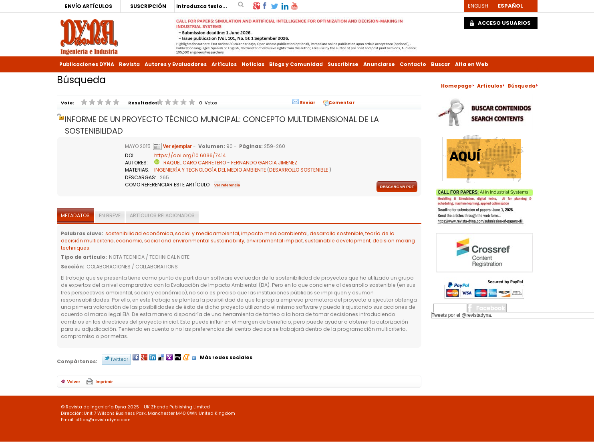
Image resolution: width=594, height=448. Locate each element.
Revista (129, 64)
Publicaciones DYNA (86, 64)
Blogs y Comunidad (296, 64)
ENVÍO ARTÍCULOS (88, 6)
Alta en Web (471, 64)
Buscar (440, 64)
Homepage (456, 85)
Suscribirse (343, 64)
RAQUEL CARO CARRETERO (194, 162)
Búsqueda (521, 85)
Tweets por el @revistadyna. (462, 315)
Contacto (413, 64)
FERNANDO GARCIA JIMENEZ (264, 162)
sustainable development (337, 240)
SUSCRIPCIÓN (148, 6)
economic (129, 240)
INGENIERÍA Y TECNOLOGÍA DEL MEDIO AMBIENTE (210, 169)
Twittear (119, 359)
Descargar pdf (397, 186)
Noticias (253, 64)
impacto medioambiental (274, 233)
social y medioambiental (207, 233)
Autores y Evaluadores (176, 64)
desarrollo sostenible (336, 233)
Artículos (224, 64)
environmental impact (274, 240)
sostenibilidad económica (139, 233)
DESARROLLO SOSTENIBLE (298, 169)
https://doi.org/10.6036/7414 (190, 155)
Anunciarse (379, 64)
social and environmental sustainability (194, 240)
